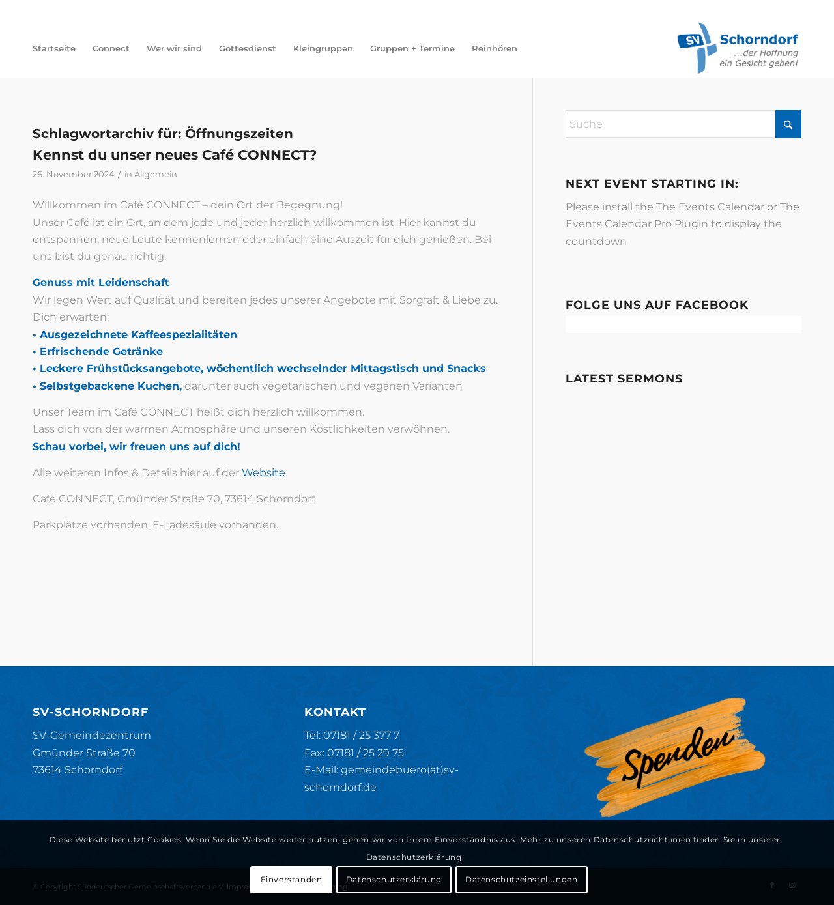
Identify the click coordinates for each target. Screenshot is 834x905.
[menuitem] (54, 48)
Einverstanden (292, 879)
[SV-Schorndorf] (737, 48)
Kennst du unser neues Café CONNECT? (175, 155)
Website (263, 473)
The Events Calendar (710, 207)
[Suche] (683, 124)
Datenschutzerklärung (394, 879)
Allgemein (155, 174)
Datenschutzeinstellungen (521, 879)
